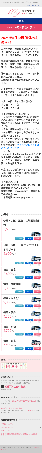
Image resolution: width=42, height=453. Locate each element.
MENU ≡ (21, 21)
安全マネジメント (6, 430)
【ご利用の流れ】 (30, 410)
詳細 (37, 238)
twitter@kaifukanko (7, 427)
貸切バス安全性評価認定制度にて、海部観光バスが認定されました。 (19, 434)
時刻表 (29, 238)
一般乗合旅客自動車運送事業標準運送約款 (23, 401)
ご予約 (19, 238)
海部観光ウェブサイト (8, 424)
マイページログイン (32, 5)
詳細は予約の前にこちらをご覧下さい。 (13, 408)
